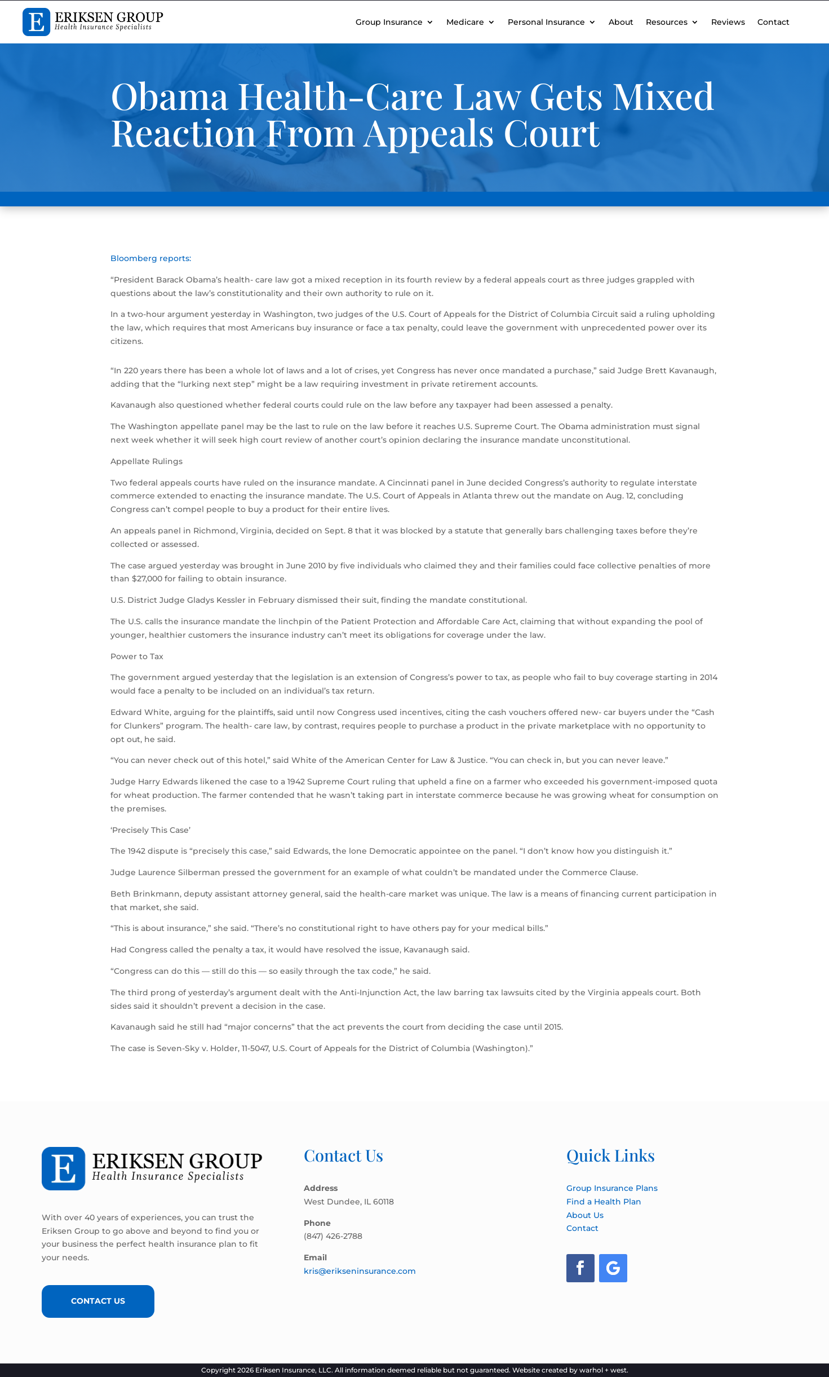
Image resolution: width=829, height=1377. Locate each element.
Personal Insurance (546, 22)
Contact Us (98, 1301)
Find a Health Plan (603, 1202)
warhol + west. (603, 1370)
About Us (585, 1215)
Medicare (465, 22)
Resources (667, 22)
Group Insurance (389, 22)
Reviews (728, 22)
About (621, 22)
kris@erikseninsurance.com (360, 1271)
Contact (773, 22)
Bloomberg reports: (150, 258)
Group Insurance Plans (612, 1188)
